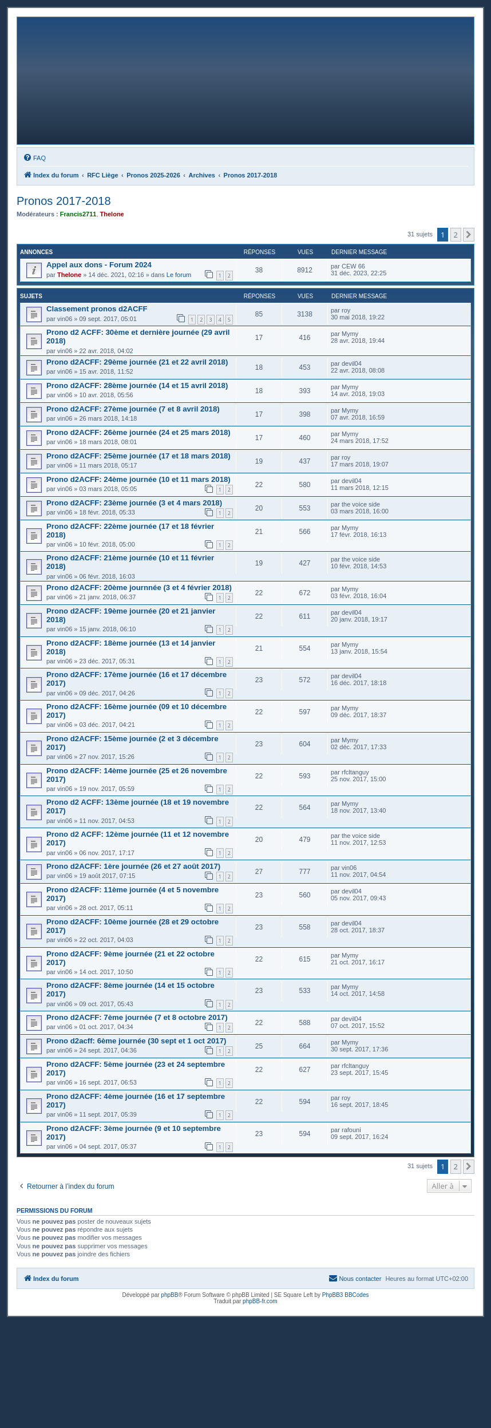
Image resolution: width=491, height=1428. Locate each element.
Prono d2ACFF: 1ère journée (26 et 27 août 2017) (133, 866)
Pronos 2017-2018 (64, 201)
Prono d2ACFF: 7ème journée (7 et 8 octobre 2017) (137, 1017)
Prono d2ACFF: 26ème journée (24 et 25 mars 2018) (138, 432)
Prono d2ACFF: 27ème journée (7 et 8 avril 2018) (133, 409)
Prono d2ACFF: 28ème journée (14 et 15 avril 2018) (137, 385)
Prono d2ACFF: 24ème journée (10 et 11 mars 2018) (138, 479)
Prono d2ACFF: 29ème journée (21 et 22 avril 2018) (137, 362)
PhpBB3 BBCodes (345, 1295)
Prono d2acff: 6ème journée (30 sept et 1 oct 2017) (136, 1041)
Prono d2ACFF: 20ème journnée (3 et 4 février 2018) (139, 587)
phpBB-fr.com (260, 1301)
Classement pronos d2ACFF (97, 308)
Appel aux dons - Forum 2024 (99, 264)
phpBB (169, 1295)
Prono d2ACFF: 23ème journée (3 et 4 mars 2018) (134, 503)
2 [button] (456, 235)
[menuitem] (34, 158)
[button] (468, 235)
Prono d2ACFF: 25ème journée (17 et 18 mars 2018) (138, 456)
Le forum (179, 274)
